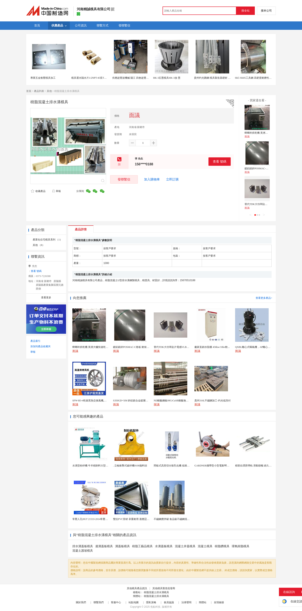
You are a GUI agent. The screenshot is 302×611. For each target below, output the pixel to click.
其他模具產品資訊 (137, 588)
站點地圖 (134, 602)
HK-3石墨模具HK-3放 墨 (166, 77)
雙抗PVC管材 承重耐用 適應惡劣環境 (133, 519)
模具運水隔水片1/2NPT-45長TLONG (91, 77)
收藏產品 (38, 191)
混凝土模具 (205, 546)
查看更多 (46, 297)
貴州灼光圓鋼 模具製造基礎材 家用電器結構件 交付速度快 (226, 77)
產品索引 (35, 340)
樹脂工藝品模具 (142, 546)
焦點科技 (155, 606)
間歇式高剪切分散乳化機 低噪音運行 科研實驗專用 (182, 465)
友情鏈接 (219, 602)
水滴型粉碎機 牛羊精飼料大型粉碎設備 (94, 465)
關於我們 (81, 602)
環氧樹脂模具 (240, 546)
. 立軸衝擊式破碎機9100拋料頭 (130, 465)
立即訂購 (172, 179)
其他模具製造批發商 (163, 588)
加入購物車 (152, 179)
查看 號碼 (219, 161)
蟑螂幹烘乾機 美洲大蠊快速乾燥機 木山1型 (268, 132)
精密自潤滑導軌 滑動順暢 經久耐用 (254, 465)
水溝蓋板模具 (164, 546)
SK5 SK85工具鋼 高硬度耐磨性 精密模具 (257, 77)
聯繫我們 (99, 602)
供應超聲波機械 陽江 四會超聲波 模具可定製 (137, 77)
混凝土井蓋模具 (185, 546)
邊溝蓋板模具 (104, 546)
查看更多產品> (264, 297)
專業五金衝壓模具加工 (43, 77)
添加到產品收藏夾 (40, 346)
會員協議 (169, 602)
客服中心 (116, 602)
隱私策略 (151, 602)
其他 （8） (39, 245)
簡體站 (202, 602)
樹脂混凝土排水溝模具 (156, 592)
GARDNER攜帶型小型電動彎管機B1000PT (217, 465)
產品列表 (39, 91)
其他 (49, 91)
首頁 (28, 91)
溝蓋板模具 (122, 546)
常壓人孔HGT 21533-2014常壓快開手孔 (93, 519)
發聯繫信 (124, 179)
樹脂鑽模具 (222, 546)
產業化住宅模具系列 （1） (47, 239)
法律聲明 (186, 602)
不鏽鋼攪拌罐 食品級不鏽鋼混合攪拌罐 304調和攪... (182, 519)
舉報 (56, 191)
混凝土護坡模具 (82, 550)
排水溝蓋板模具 (82, 546)
